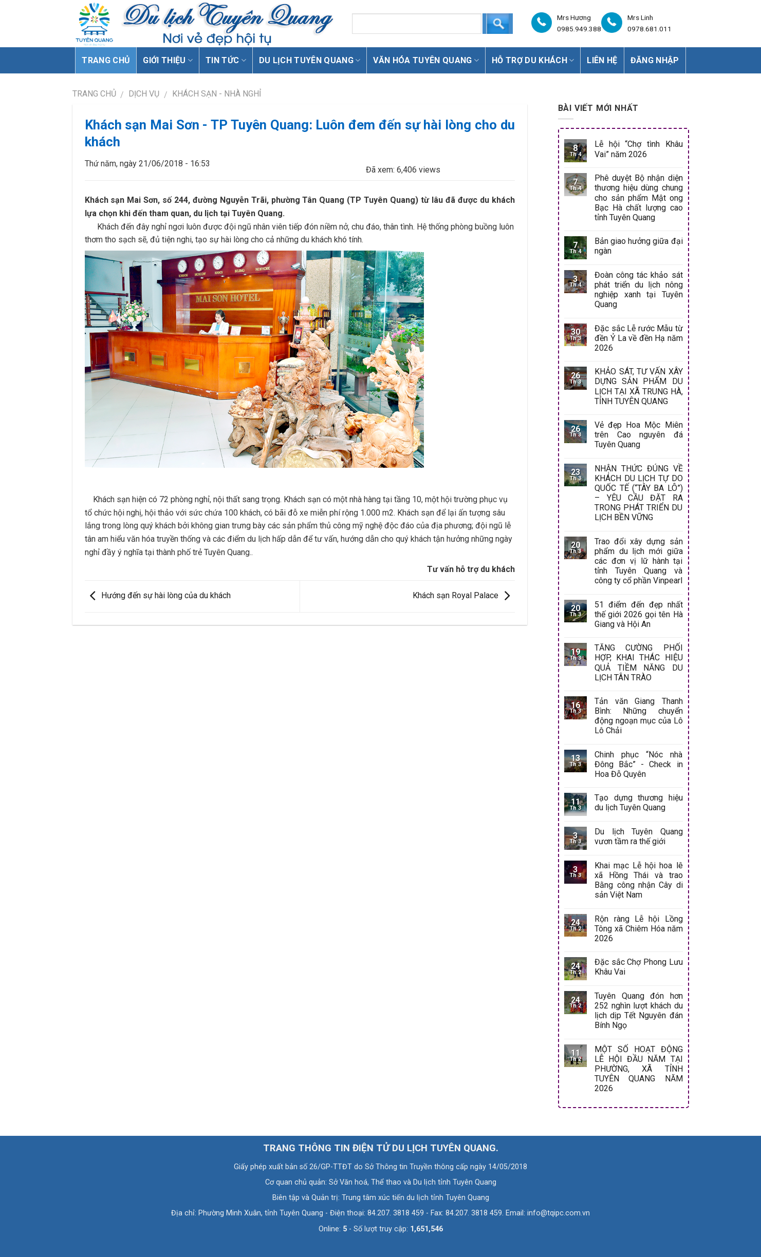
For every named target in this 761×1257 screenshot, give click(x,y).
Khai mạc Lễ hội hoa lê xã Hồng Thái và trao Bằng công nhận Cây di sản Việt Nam (638, 880)
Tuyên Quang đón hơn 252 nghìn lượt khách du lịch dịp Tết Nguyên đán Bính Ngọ (638, 1011)
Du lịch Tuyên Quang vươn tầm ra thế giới (638, 836)
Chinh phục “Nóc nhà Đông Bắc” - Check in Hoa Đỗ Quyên (638, 764)
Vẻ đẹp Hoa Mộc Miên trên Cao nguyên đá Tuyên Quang (638, 434)
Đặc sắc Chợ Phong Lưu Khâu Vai (638, 967)
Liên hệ (602, 60)
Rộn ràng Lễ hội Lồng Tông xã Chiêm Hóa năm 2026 (638, 928)
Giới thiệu (168, 60)
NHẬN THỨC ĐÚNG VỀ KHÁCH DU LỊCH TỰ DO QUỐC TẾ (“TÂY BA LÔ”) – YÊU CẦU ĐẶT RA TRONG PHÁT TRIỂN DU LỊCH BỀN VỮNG (638, 493)
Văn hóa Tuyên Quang (426, 60)
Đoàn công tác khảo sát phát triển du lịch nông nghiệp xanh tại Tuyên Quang (638, 290)
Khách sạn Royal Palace (464, 595)
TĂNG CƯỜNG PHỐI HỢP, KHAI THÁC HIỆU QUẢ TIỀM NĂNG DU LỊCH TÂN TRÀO (638, 662)
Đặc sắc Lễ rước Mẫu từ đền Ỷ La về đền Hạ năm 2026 (638, 338)
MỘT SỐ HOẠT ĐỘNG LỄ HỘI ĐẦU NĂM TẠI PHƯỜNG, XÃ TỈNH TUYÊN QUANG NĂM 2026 (638, 1069)
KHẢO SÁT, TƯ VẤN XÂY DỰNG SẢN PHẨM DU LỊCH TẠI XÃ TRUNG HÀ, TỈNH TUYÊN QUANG (638, 386)
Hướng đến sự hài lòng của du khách (158, 595)
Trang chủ (106, 60)
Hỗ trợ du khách (533, 60)
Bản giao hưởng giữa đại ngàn (638, 246)
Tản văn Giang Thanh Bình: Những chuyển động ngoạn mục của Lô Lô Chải (638, 716)
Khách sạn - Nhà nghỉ (216, 94)
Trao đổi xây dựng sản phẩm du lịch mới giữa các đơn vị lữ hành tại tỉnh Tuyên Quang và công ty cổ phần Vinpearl (638, 561)
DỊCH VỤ (143, 94)
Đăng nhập (654, 60)
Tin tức (226, 60)
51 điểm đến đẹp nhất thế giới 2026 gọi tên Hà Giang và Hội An (638, 614)
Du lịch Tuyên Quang (310, 60)
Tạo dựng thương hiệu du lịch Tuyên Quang (638, 802)
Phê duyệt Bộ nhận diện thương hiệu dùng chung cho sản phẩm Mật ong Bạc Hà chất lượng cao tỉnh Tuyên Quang (638, 197)
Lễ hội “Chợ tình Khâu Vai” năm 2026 (638, 149)
